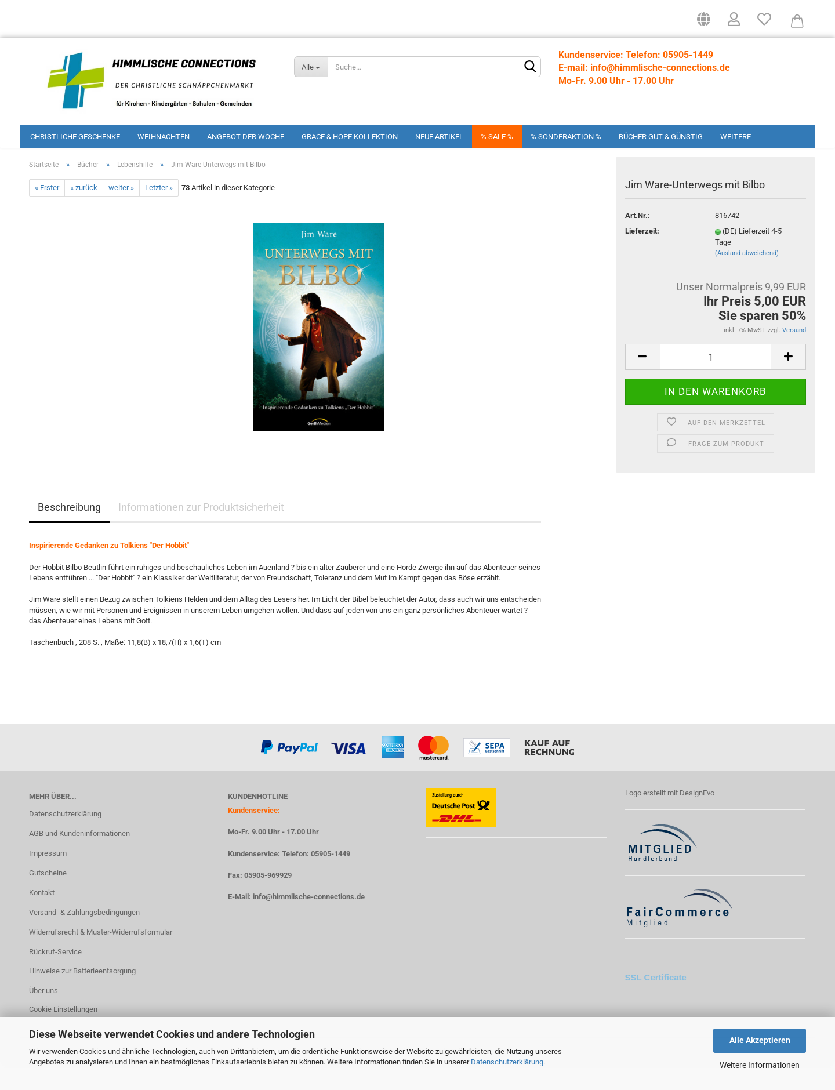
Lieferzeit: (642, 254)
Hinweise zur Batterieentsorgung (82, 994)
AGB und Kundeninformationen (79, 856)
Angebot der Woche (245, 136)
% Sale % (497, 136)
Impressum (48, 876)
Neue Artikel (439, 136)
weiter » (121, 210)
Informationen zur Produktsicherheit (201, 530)
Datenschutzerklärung (507, 1062)
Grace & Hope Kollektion (350, 136)
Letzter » (159, 210)
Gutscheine (48, 896)
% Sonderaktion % (566, 136)
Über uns (43, 1013)
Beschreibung (69, 530)
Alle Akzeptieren (759, 1040)
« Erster (47, 210)
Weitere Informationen (760, 1065)
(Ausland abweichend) (747, 276)
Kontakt (42, 915)
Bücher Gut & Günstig (661, 136)
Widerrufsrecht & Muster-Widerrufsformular (100, 954)
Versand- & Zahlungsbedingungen (84, 935)
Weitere (735, 136)
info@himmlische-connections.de (309, 919)
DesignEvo (697, 816)
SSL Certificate (656, 1000)
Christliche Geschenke (75, 136)
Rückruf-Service (55, 974)
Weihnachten (163, 136)
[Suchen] (530, 67)
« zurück (83, 210)
